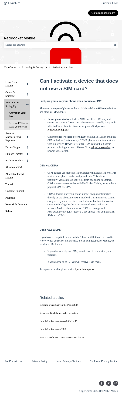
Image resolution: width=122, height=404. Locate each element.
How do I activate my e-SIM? (53, 329)
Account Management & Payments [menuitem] (13, 137)
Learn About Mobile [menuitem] (11, 84)
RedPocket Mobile (19, 38)
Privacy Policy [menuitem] (39, 361)
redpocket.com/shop (101, 147)
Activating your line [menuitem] (17, 114)
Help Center (10, 67)
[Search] (115, 45)
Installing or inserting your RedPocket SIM (59, 305)
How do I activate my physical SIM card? (58, 321)
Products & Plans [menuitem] (14, 160)
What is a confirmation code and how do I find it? (62, 337)
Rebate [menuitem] (8, 211)
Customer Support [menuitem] (14, 191)
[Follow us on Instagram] (115, 383)
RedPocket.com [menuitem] (14, 361)
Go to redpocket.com (103, 13)
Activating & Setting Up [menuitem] (12, 104)
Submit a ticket (110, 3)
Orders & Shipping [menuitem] (10, 94)
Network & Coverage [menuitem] (16, 204)
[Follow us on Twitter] (108, 383)
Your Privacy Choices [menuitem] (69, 361)
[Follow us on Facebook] (101, 383)
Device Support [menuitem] (13, 147)
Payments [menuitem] (10, 197)
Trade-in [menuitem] (9, 184)
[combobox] (58, 45)
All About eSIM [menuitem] (13, 167)
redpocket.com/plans (58, 129)
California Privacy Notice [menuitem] (103, 361)
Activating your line (62, 67)
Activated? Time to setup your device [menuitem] (18, 125)
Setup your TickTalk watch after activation (59, 313)
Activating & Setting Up (34, 67)
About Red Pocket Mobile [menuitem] (14, 176)
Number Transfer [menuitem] (14, 154)
